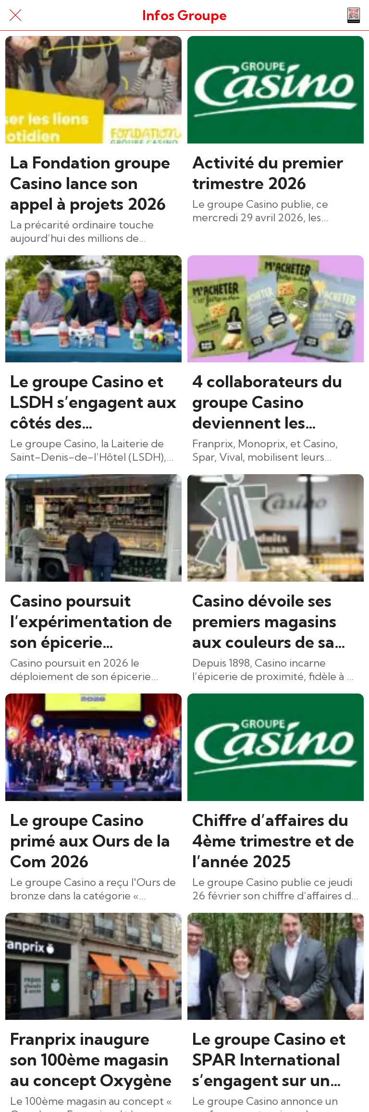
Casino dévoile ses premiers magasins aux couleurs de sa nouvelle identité (264, 621)
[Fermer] (15, 15)
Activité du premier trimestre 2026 (267, 172)
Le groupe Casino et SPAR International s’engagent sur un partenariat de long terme (268, 1059)
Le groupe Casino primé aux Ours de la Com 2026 (90, 841)
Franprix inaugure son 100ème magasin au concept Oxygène (91, 1059)
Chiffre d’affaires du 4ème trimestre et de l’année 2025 (273, 841)
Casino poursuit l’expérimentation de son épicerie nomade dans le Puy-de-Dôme (92, 621)
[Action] (353, 15)
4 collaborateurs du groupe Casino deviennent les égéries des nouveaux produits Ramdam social (267, 402)
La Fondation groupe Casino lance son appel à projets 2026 (90, 183)
